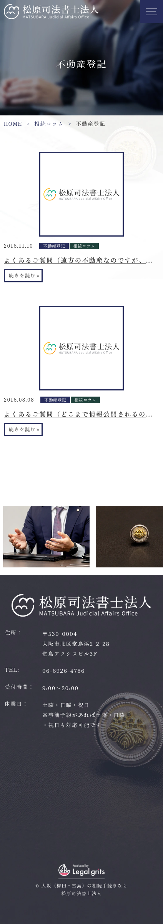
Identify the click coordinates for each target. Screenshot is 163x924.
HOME (13, 123)
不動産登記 (54, 246)
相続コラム (49, 123)
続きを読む (24, 275)
